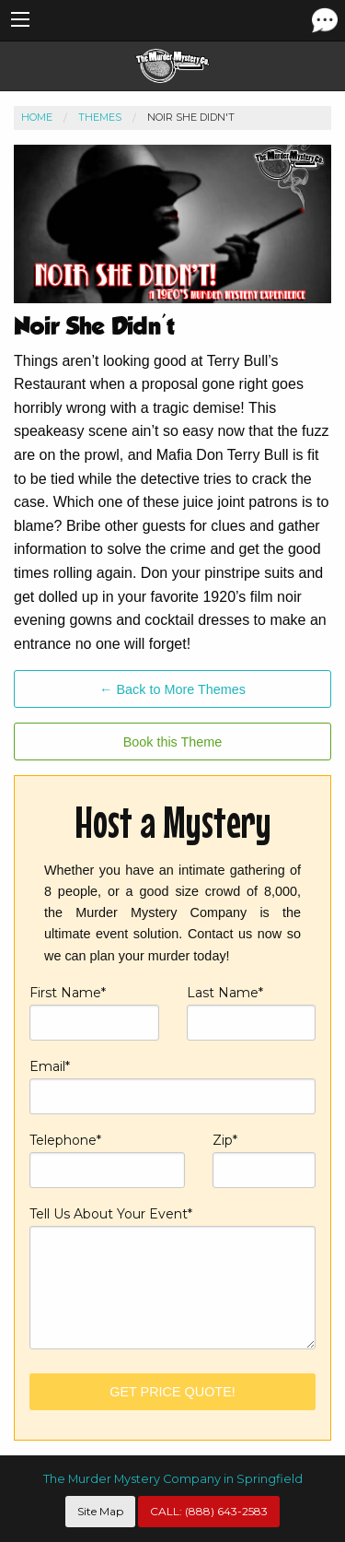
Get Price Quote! (172, 1391)
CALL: (209, 1511)
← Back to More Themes (172, 689)
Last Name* (251, 1012)
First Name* (94, 1012)
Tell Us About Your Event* (172, 1277)
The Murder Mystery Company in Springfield (173, 1479)
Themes (99, 117)
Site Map (100, 1511)
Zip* (264, 1160)
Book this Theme (173, 742)
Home (36, 117)
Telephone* (107, 1160)
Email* (172, 1086)
